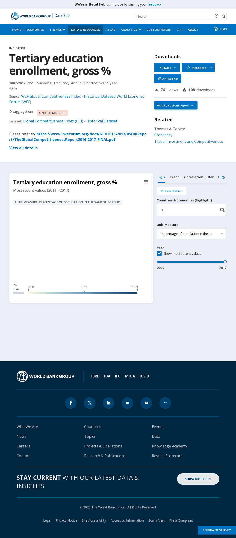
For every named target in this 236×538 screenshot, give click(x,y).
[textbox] (162, 210)
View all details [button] (23, 147)
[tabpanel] (192, 226)
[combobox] (192, 210)
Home (16, 29)
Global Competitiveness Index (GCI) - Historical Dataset (70, 121)
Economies (35, 29)
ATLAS (110, 29)
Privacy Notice (66, 520)
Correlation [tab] (193, 177)
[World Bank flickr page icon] (165, 403)
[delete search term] (217, 15)
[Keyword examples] (181, 16)
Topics (90, 436)
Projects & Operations (103, 446)
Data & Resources (85, 29)
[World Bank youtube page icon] (146, 403)
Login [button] (220, 29)
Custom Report (159, 29)
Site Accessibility (94, 520)
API (179, 29)
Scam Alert (156, 520)
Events (157, 426)
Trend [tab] (175, 177)
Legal (47, 520)
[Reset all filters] (171, 191)
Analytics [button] (129, 29)
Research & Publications (105, 455)
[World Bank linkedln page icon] (108, 403)
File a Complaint (181, 520)
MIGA (130, 376)
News (21, 436)
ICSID (144, 376)
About (193, 29)
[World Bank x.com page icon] (89, 403)
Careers (23, 446)
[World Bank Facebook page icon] (70, 403)
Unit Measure (167, 224)
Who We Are (27, 426)
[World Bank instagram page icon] (127, 403)
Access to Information (127, 520)
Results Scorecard (167, 455)
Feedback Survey (217, 530)
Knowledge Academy (169, 446)
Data (156, 436)
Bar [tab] (211, 177)
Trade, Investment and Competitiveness (188, 141)
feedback (154, 4)
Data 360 (62, 16)
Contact (23, 455)
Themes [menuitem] (56, 29)
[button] (176, 105)
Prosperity (163, 134)
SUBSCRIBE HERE (198, 479)
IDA (107, 376)
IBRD (95, 376)
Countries (92, 426)
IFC (118, 376)
